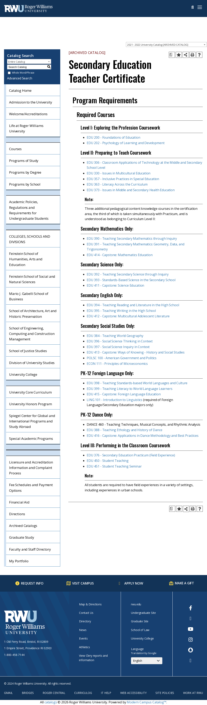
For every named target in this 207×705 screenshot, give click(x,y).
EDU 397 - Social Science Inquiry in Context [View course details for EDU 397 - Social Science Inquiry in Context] (118, 347)
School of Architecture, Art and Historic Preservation (33, 313)
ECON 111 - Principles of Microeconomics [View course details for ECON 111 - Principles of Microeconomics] (117, 363)
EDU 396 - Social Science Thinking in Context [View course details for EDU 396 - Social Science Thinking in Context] (120, 341)
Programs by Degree (25, 172)
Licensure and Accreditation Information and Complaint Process (31, 467)
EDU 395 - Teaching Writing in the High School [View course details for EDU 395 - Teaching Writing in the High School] (121, 310)
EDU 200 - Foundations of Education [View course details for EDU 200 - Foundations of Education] (113, 137)
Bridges (28, 693)
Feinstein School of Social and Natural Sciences (32, 279)
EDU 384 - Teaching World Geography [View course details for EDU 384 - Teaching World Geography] (115, 336)
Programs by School (24, 184)
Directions (17, 514)
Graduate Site (139, 621)
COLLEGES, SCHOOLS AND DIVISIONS (29, 239)
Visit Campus (83, 583)
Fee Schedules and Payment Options (31, 487)
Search (192, 7)
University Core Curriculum (30, 392)
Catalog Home (20, 90)
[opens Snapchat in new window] (190, 650)
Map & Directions (90, 604)
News (82, 630)
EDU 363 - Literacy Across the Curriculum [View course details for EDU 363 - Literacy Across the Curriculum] (117, 184)
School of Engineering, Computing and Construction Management (32, 333)
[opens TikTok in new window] (190, 660)
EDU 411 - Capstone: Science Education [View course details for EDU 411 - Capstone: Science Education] (115, 285)
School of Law (140, 630)
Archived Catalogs (23, 525)
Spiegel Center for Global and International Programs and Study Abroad (32, 421)
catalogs (50, 702)
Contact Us (86, 613)
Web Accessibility (133, 693)
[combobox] (166, 44)
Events (83, 638)
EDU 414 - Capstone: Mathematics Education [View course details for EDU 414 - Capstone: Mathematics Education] (119, 255)
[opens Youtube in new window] (190, 629)
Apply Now (133, 583)
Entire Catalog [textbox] (16, 61)
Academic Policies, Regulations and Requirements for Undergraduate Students (28, 210)
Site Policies (164, 693)
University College (23, 374)
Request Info (32, 583)
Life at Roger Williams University (26, 128)
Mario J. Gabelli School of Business (28, 296)
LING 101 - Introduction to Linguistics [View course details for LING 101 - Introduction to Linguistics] (114, 400)
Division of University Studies (32, 362)
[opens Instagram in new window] (190, 639)
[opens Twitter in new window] (190, 618)
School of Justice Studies (28, 350)
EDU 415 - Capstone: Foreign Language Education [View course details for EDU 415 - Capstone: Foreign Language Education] (124, 394)
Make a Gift (184, 583)
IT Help (106, 693)
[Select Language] (146, 660)
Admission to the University (30, 102)
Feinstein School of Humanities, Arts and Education (25, 259)
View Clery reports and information (93, 658)
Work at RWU (193, 693)
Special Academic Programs (31, 438)
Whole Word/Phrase (23, 73)
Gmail (8, 693)
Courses (15, 149)
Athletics (84, 647)
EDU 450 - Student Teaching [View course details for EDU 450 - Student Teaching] (108, 460)
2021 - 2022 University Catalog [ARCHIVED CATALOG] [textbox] (157, 44)
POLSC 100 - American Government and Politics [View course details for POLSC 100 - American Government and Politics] (121, 358)
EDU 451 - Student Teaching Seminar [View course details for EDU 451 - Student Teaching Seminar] (114, 466)
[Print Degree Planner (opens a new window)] (172, 55)
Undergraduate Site (143, 613)
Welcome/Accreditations (28, 114)
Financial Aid (19, 502)
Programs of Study (23, 160)
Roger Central (54, 693)
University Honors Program (30, 404)
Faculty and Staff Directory (30, 549)
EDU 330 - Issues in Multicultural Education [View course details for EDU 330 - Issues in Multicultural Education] (118, 173)
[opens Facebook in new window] (190, 608)
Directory (85, 621)
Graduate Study (21, 537)
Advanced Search (19, 78)
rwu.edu (136, 604)
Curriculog (83, 693)
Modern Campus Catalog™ (146, 702)
